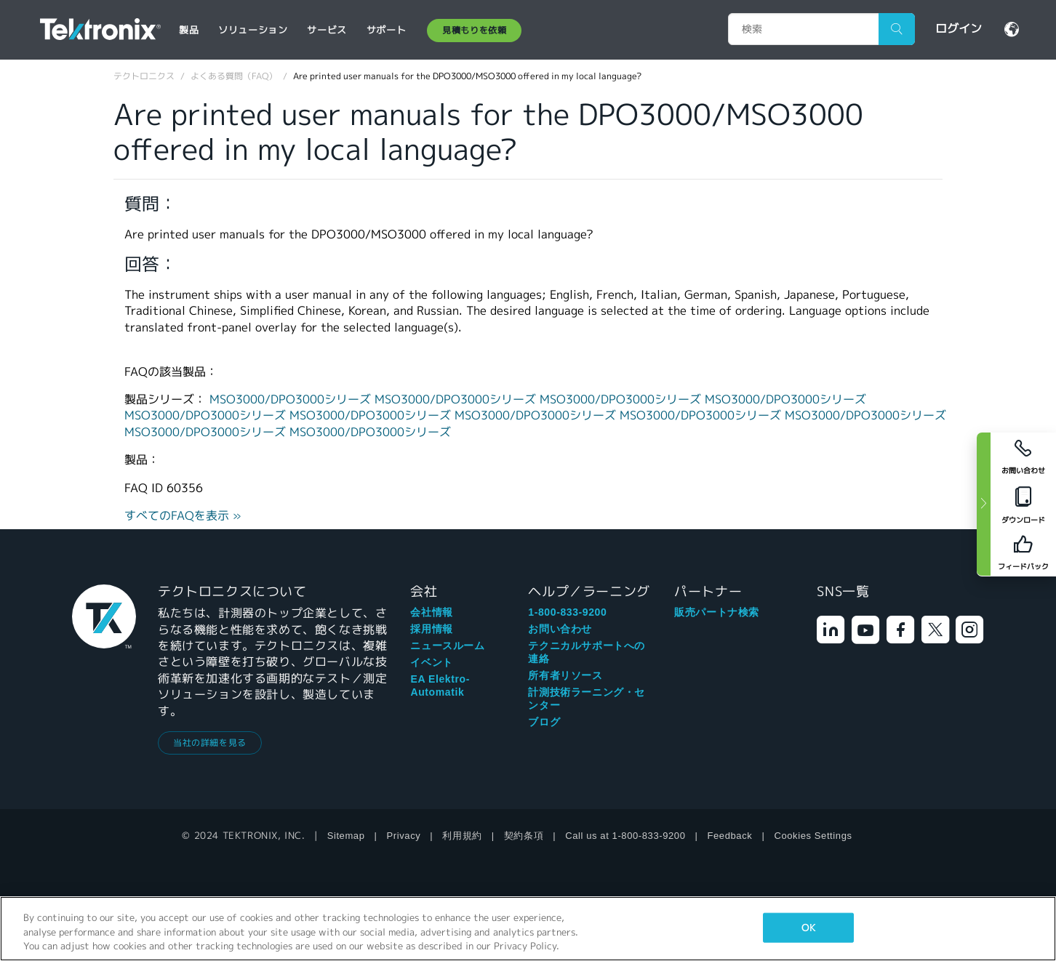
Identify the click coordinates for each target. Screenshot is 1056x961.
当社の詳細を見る (210, 742)
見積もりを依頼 (474, 30)
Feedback (730, 835)
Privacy (404, 835)
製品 (189, 30)
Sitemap (346, 835)
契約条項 (523, 835)
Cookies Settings (813, 835)
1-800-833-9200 (567, 612)
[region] (528, 928)
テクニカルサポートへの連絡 (586, 652)
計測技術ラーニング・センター (586, 698)
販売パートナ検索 (716, 612)
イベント (431, 662)
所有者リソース (565, 675)
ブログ (544, 722)
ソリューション (252, 30)
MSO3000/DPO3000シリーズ (292, 399)
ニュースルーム (447, 645)
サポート (386, 30)
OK (808, 927)
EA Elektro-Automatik (440, 685)
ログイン (958, 28)
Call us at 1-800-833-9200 (625, 835)
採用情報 (431, 629)
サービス (326, 30)
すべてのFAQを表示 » (182, 515)
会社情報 (431, 612)
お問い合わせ (560, 629)
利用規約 (461, 835)
